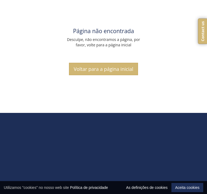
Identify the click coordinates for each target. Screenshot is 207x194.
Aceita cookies (187, 187)
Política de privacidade (89, 187)
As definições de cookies (147, 187)
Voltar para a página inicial (103, 69)
